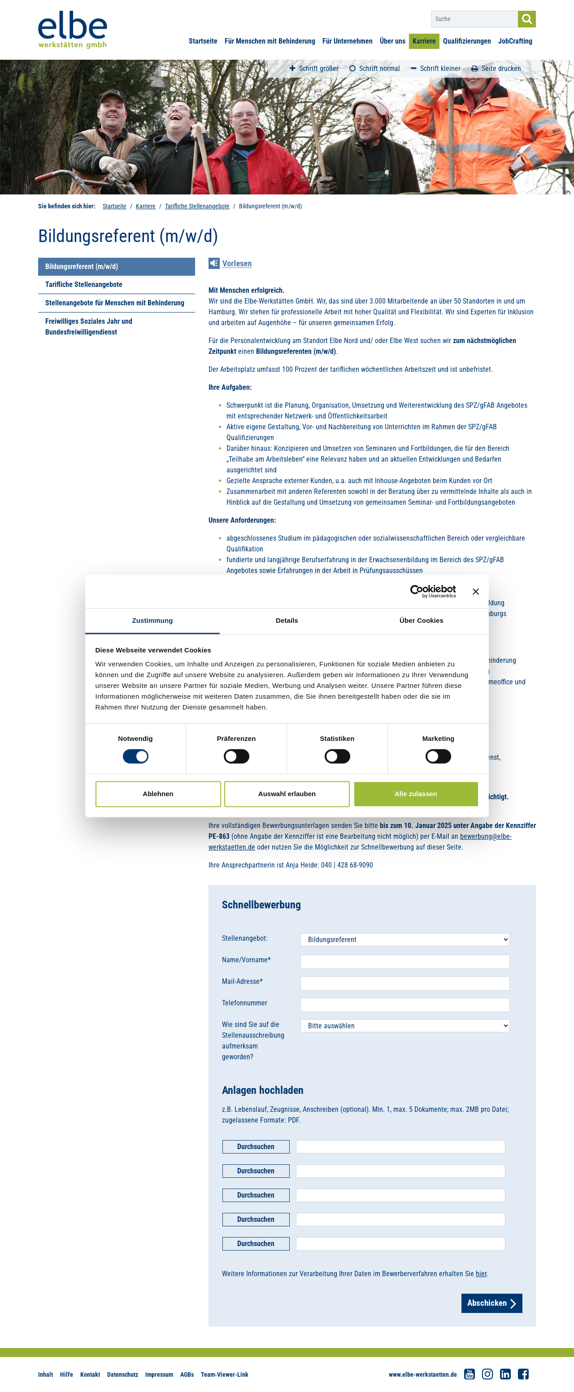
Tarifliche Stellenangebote (197, 206)
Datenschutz (122, 1374)
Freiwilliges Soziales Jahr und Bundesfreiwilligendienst (88, 326)
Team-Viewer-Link (224, 1374)
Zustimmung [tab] (152, 620)
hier (481, 1273)
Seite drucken (496, 68)
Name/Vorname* (246, 960)
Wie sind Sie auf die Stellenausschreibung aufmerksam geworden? (253, 1040)
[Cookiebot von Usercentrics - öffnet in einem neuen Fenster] (417, 591)
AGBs (187, 1374)
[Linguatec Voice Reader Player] (237, 264)
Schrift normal (374, 68)
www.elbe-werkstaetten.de (423, 1374)
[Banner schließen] (476, 591)
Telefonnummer (244, 1003)
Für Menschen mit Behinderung (270, 41)
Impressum (159, 1374)
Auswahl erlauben (287, 793)
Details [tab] (287, 620)
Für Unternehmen (347, 41)
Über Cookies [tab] (422, 620)
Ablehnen (158, 793)
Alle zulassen (416, 793)
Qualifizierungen (467, 41)
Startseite (203, 41)
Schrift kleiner (436, 68)
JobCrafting (515, 41)
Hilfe (66, 1374)
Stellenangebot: (245, 938)
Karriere (424, 41)
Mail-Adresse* (242, 981)
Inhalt (45, 1374)
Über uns (392, 41)
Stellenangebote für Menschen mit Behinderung (114, 303)
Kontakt (90, 1374)
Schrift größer (314, 68)
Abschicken (492, 1303)
